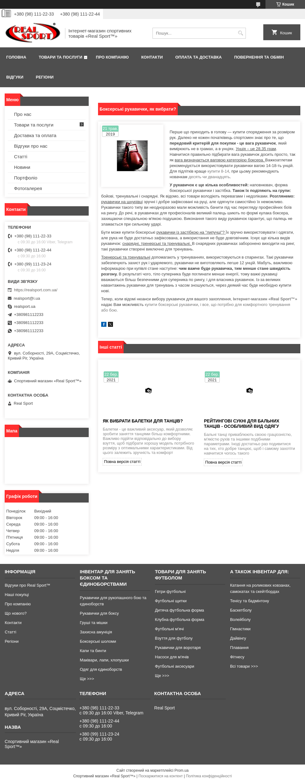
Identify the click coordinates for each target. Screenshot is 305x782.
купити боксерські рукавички (171, 304)
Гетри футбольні (170, 591)
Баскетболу (240, 610)
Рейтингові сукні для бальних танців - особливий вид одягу (241, 423)
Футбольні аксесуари (174, 666)
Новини (22, 167)
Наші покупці (17, 594)
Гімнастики (240, 629)
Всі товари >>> (244, 666)
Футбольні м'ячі (169, 629)
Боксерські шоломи (98, 641)
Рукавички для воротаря (178, 647)
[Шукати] (240, 33)
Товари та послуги (60, 57)
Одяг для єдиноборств (101, 669)
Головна (16, 57)
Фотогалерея (28, 188)
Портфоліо (25, 177)
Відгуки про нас (30, 146)
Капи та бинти (93, 650)
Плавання (239, 647)
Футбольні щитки (171, 600)
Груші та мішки (93, 622)
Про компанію (112, 57)
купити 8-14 (218, 171)
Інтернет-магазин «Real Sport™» (265, 299)
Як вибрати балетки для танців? (143, 420)
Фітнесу (237, 657)
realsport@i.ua (27, 298)
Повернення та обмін (259, 57)
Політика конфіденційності (209, 776)
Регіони (45, 77)
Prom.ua (182, 770)
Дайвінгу (238, 638)
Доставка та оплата (35, 135)
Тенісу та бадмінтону (249, 600)
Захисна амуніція (96, 632)
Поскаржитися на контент (160, 776)
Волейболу (240, 619)
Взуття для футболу (174, 638)
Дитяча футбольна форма (179, 610)
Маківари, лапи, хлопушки (104, 660)
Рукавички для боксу (99, 613)
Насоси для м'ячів (172, 657)
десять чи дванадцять (209, 176)
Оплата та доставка (198, 57)
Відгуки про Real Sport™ (27, 585)
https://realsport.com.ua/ (35, 290)
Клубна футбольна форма (179, 619)
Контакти (152, 57)
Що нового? (15, 613)
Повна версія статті (122, 461)
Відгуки (14, 77)
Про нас (22, 114)
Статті (20, 156)
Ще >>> (87, 678)
